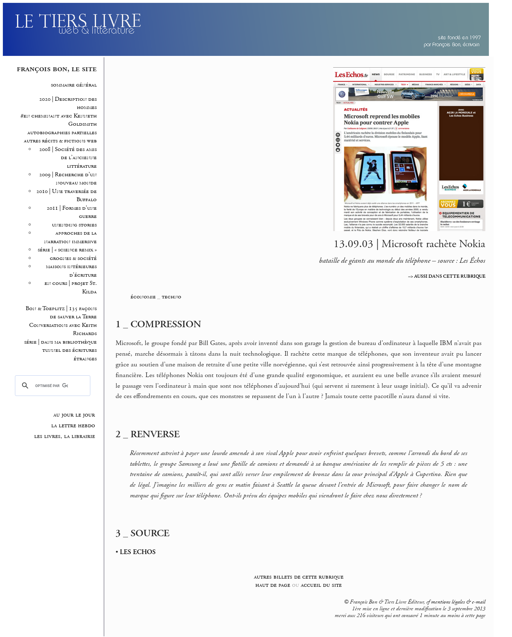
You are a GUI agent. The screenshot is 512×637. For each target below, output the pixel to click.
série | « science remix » (67, 250)
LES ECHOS (138, 552)
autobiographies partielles (62, 132)
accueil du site (321, 585)
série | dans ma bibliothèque (60, 342)
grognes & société (73, 258)
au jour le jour (74, 415)
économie (143, 297)
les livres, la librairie (64, 436)
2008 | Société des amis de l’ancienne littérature (68, 158)
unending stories (74, 225)
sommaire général (74, 85)
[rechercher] (51, 385)
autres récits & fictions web (60, 141)
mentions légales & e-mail (458, 602)
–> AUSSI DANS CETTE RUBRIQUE (446, 276)
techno (171, 297)
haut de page (272, 585)
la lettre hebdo (73, 425)
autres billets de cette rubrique (298, 577)
